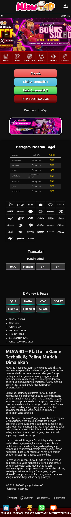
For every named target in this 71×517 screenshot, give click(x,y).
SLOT (17, 61)
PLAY (52, 160)
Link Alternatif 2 (35, 90)
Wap (44, 110)
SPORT (41, 61)
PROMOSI (17, 513)
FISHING (53, 61)
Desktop (30, 110)
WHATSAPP (41, 513)
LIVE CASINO (29, 61)
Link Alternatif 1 (35, 81)
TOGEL (6, 61)
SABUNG (65, 61)
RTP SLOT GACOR (35, 98)
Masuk (35, 73)
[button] (6, 35)
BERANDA (6, 513)
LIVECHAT (53, 513)
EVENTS (29, 513)
